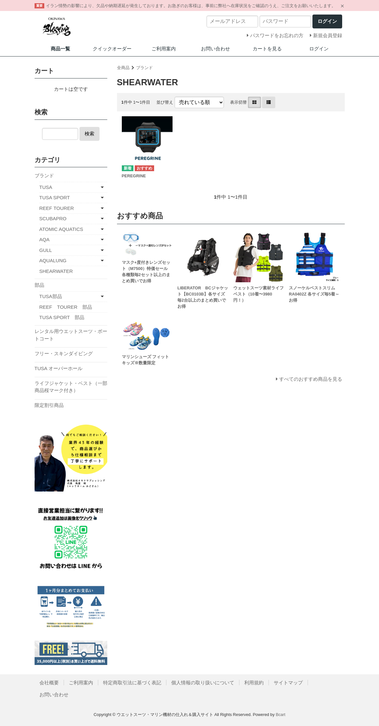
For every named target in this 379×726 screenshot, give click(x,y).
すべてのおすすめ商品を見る (310, 379)
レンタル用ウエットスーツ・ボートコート (71, 334)
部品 (39, 285)
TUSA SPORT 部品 (61, 317)
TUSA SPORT (54, 197)
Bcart (280, 714)
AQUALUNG (53, 260)
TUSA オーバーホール (58, 368)
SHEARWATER (56, 271)
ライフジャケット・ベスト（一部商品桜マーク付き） (71, 386)
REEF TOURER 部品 (65, 307)
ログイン (319, 48)
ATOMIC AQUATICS (61, 229)
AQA (44, 239)
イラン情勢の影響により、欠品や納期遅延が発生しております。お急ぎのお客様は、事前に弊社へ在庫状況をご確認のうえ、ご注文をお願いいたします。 (191, 5)
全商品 (123, 67)
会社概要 (49, 682)
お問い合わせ (215, 48)
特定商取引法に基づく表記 (132, 682)
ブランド (144, 67)
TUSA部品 (50, 296)
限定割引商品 (49, 405)
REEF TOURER (56, 208)
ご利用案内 (164, 48)
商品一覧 (60, 48)
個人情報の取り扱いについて (202, 682)
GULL (45, 250)
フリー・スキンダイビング (64, 353)
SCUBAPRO (53, 218)
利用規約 (254, 682)
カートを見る (267, 48)
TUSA (45, 187)
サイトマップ (288, 682)
